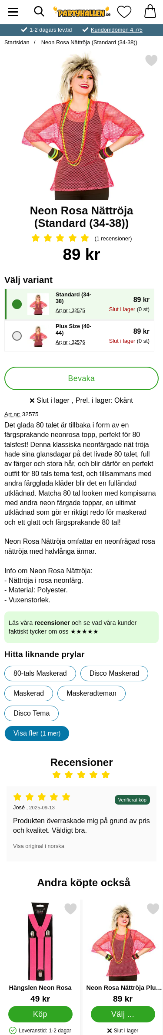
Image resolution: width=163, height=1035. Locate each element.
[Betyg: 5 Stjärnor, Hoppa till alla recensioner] (81, 238)
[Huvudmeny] (13, 12)
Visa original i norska (38, 846)
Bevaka (81, 378)
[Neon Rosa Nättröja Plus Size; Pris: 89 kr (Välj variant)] (123, 953)
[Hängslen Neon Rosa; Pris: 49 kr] (40, 953)
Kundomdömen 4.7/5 (117, 29)
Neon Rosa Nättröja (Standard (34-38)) (88, 42)
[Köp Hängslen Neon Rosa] (40, 1014)
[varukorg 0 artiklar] (150, 12)
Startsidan (17, 42)
